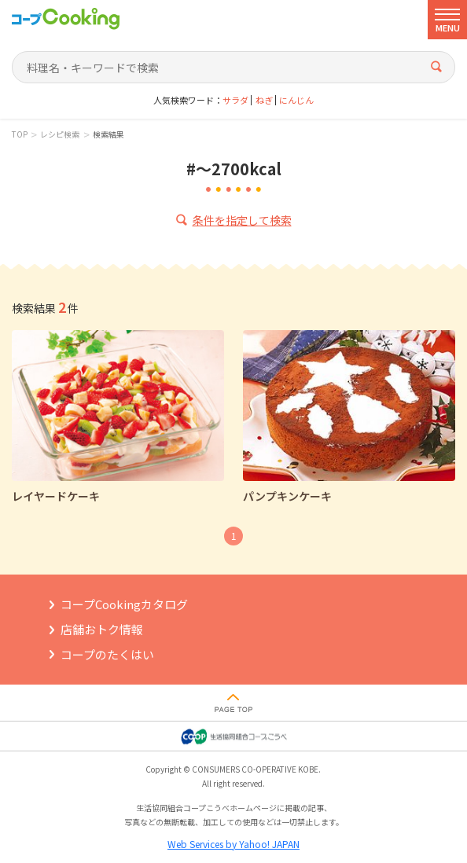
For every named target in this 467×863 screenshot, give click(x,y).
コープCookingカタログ (124, 604)
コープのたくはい (107, 654)
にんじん (296, 100)
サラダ (235, 100)
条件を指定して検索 (242, 220)
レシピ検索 (59, 134)
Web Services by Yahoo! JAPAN (233, 843)
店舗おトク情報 (102, 629)
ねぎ (264, 100)
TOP (20, 134)
